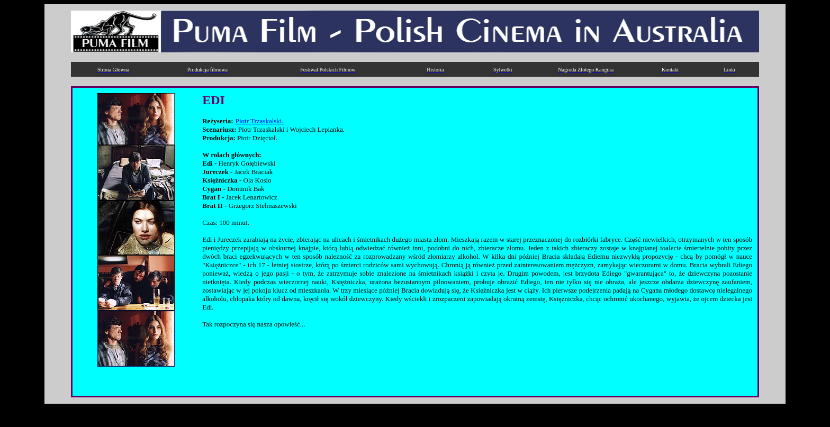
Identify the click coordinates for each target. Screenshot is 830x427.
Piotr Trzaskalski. (260, 121)
